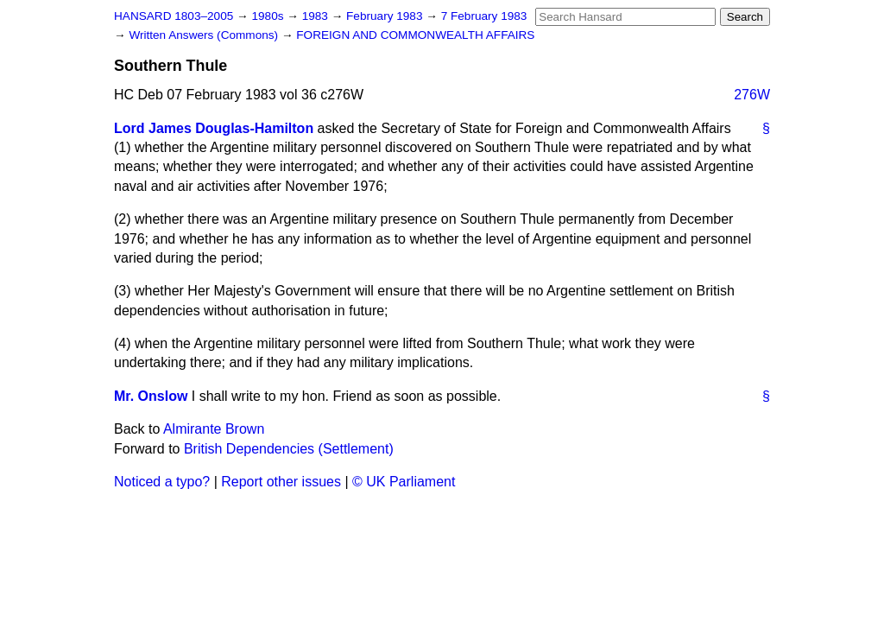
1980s (269, 16)
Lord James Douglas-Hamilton (213, 128)
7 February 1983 (484, 16)
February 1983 (386, 16)
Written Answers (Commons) (205, 35)
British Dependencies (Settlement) (289, 448)
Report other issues (281, 481)
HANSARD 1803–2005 (173, 16)
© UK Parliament (403, 481)
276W (752, 94)
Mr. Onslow (150, 396)
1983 (317, 16)
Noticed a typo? (162, 481)
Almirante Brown (213, 429)
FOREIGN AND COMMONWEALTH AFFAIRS (415, 35)
